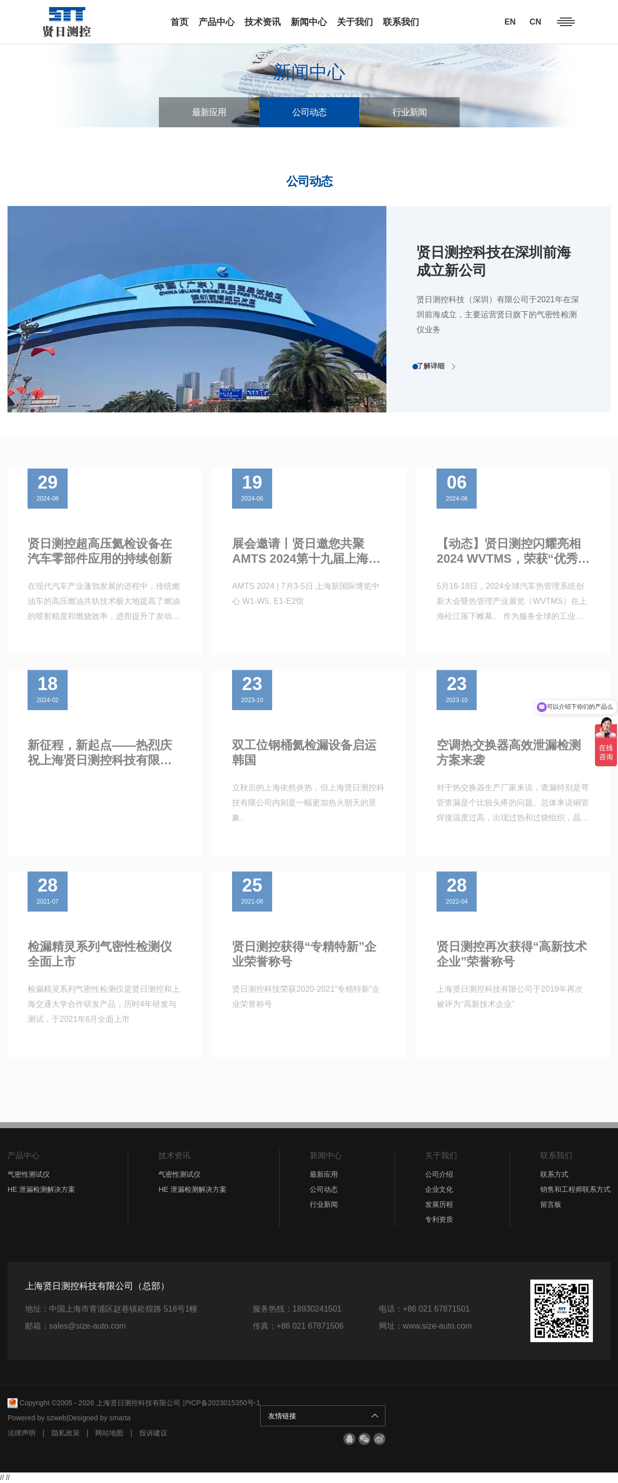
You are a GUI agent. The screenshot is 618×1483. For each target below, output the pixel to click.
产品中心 (24, 1155)
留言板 (550, 1204)
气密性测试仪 (29, 1174)
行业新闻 (409, 112)
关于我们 (441, 1155)
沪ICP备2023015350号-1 (221, 1403)
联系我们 (556, 1155)
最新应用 (209, 112)
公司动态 (309, 112)
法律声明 (22, 1433)
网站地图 (109, 1433)
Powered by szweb (37, 1418)
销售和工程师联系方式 (575, 1189)
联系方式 (554, 1174)
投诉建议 (153, 1433)
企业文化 (439, 1189)
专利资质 (439, 1219)
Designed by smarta (99, 1418)
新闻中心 (326, 1155)
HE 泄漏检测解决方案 (41, 1189)
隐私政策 (66, 1433)
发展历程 (439, 1204)
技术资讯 (174, 1155)
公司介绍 (439, 1174)
